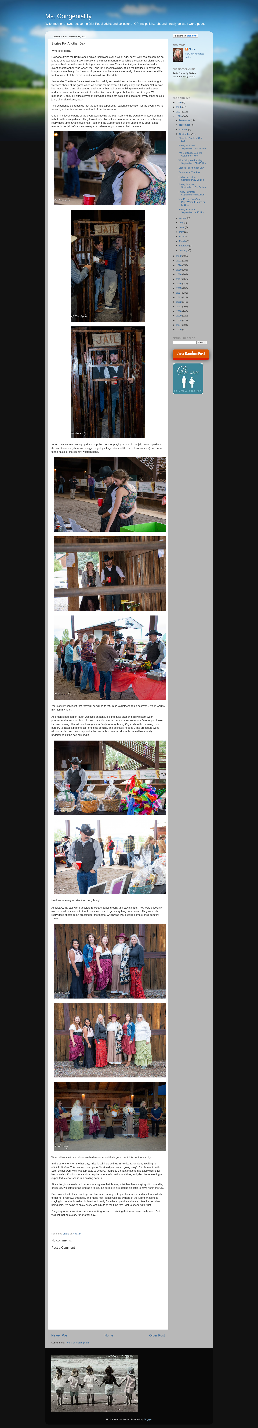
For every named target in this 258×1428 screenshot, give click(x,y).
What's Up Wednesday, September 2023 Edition (192, 161)
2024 (179, 111)
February (184, 245)
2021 (179, 260)
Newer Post (59, 1335)
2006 (179, 329)
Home (108, 1335)
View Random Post (190, 353)
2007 (179, 325)
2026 (179, 102)
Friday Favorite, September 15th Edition (192, 185)
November (185, 124)
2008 (179, 320)
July (181, 222)
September (185, 134)
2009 (179, 315)
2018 (179, 274)
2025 (179, 107)
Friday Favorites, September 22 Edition (191, 178)
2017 (179, 279)
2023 (179, 116)
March (182, 241)
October (183, 129)
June (182, 227)
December (185, 120)
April (182, 236)
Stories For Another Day (191, 167)
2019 (179, 269)
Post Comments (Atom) (78, 1342)
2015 (179, 288)
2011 (179, 306)
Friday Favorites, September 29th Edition (192, 147)
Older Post (157, 1335)
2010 (179, 311)
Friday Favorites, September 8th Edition (192, 193)
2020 (179, 265)
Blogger (148, 1419)
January (183, 250)
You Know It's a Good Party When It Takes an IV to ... (192, 202)
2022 (179, 256)
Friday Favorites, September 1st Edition (191, 211)
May (181, 232)
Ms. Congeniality (68, 16)
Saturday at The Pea (189, 172)
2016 (179, 283)
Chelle (192, 49)
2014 (179, 293)
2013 (179, 297)
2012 (179, 302)
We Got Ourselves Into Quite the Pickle (190, 154)
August (183, 218)
